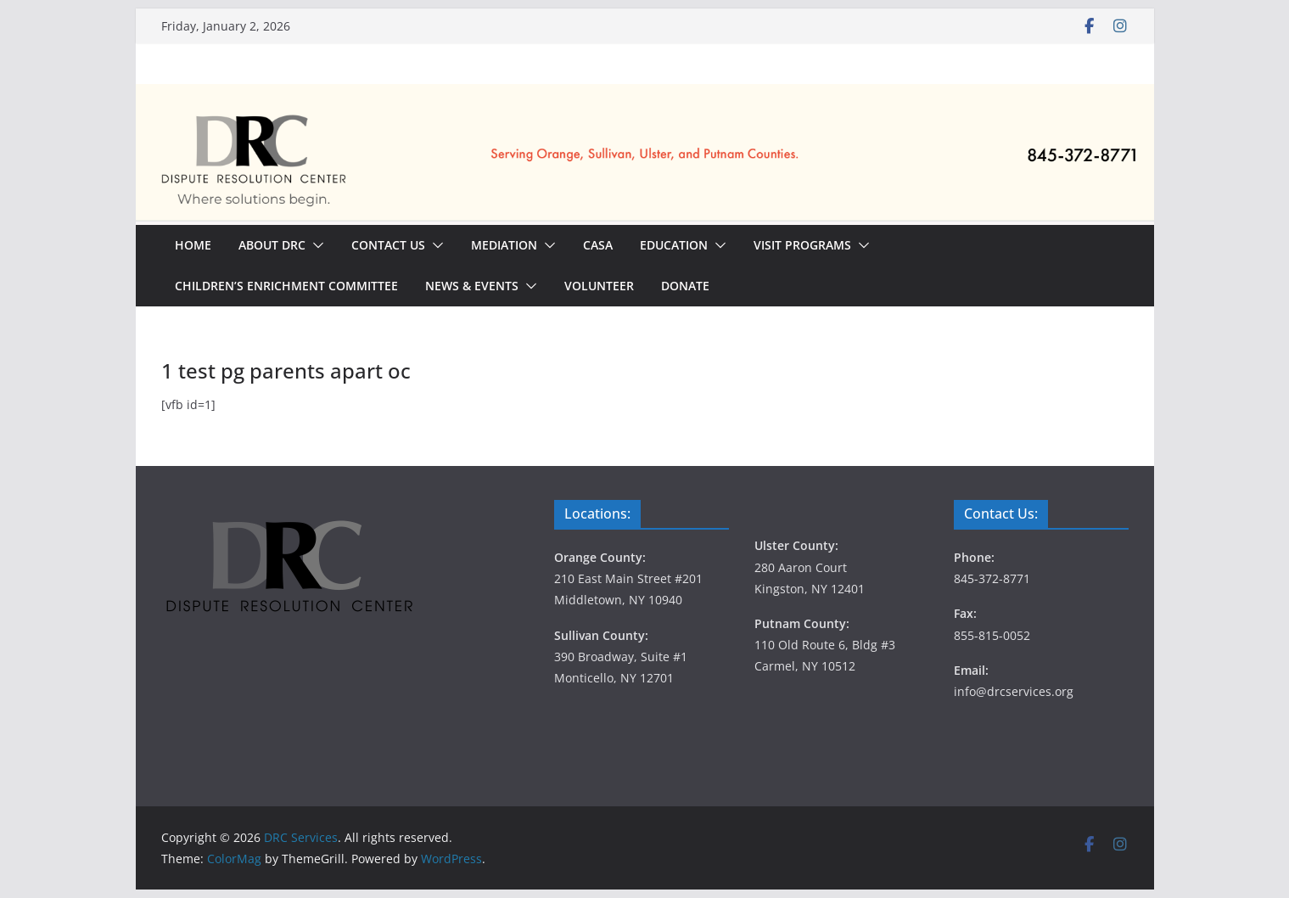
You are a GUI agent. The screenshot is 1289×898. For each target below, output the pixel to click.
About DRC (271, 245)
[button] (314, 245)
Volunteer (599, 286)
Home (193, 245)
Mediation (504, 245)
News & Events (471, 286)
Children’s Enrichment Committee (286, 286)
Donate (685, 286)
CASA (598, 245)
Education (674, 245)
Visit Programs (802, 245)
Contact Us (388, 245)
